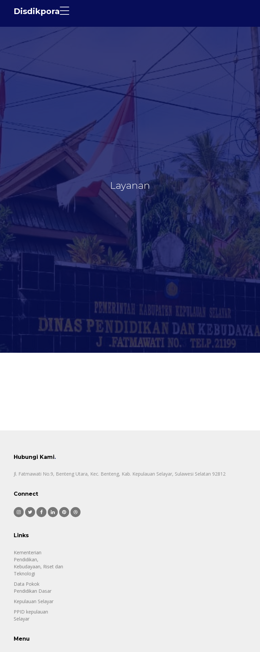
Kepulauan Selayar (33, 601)
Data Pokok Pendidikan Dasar (32, 587)
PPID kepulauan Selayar (31, 615)
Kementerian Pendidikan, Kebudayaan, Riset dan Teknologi (38, 563)
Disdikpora (37, 11)
